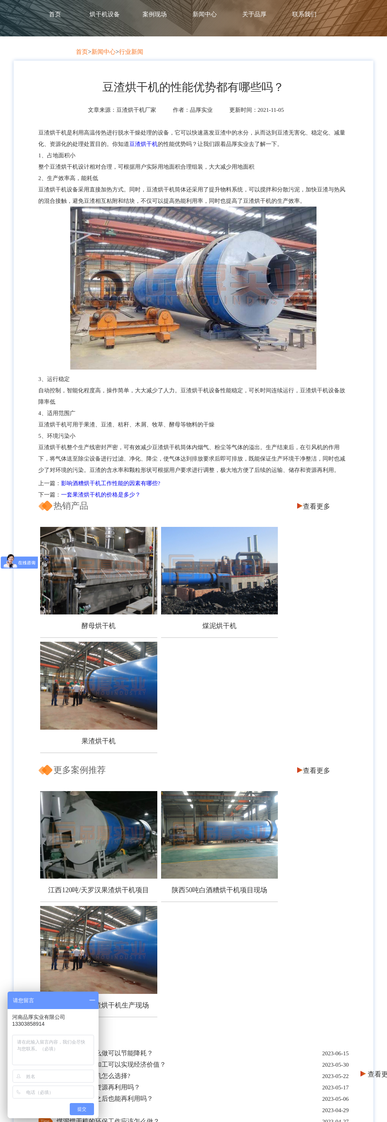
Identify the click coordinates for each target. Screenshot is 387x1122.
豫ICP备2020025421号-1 (291, 1106)
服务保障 (110, 995)
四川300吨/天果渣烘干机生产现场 (294, 751)
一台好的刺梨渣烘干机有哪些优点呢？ (111, 886)
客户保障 (110, 967)
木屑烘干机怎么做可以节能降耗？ (104, 795)
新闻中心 (205, 14)
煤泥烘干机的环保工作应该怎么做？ (108, 863)
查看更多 (316, 506)
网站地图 (337, 1106)
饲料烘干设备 (184, 981)
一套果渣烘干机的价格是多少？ (101, 495)
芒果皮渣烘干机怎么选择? (93, 817)
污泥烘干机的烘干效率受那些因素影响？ (114, 874)
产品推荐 (257, 954)
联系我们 (304, 14)
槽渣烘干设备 (184, 995)
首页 (55, 14)
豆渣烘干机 (143, 144)
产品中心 (184, 954)
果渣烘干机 (294, 612)
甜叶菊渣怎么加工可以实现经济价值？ (111, 806)
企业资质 (110, 1008)
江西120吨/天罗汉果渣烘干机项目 (89, 751)
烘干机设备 (104, 14)
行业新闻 (131, 52)
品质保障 (110, 981)
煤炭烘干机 (257, 1008)
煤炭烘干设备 (184, 967)
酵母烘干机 (89, 612)
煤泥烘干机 (191, 612)
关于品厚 (254, 14)
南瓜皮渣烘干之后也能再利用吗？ (104, 840)
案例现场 (155, 14)
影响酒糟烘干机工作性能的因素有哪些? (110, 483)
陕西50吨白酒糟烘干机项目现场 (191, 747)
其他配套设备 (184, 1008)
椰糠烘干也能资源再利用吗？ (98, 829)
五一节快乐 (72, 852)
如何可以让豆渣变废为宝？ (95, 897)
